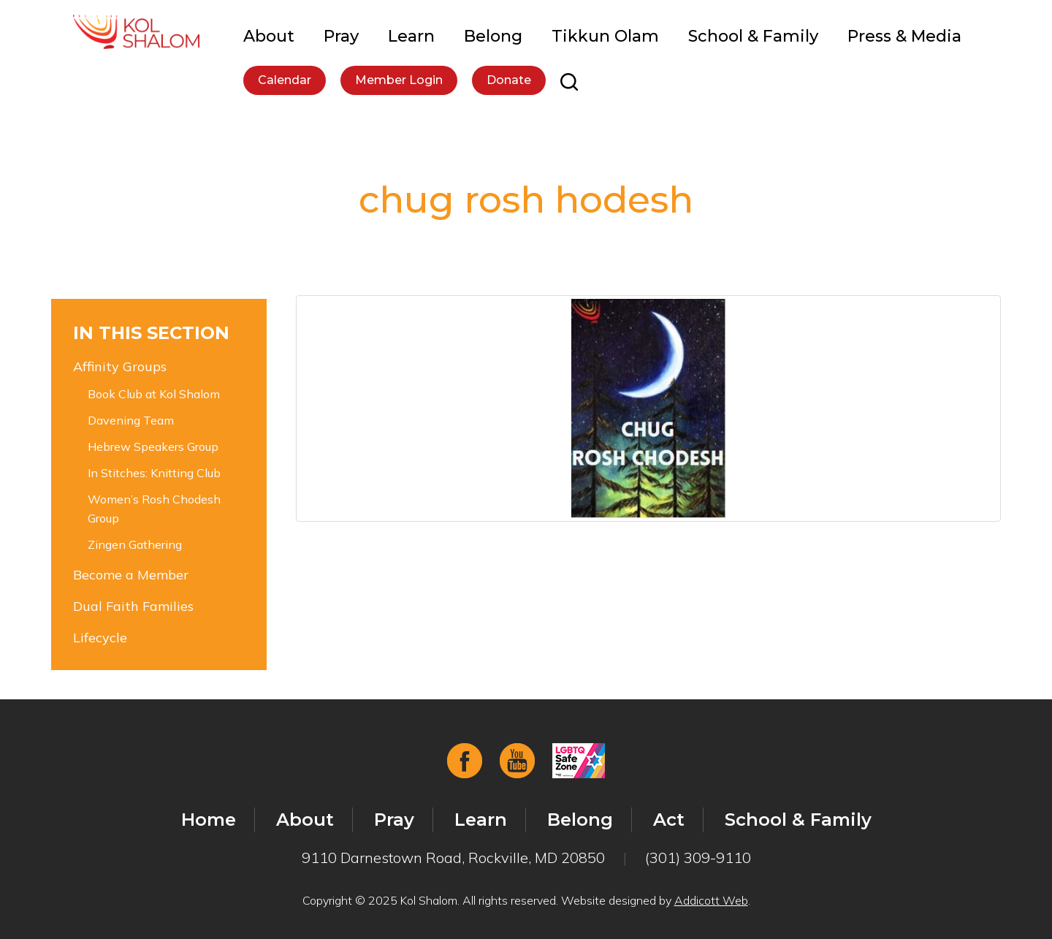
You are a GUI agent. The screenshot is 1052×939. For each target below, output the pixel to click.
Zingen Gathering (135, 544)
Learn (411, 36)
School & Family (753, 36)
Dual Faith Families (133, 606)
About (268, 36)
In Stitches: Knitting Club (154, 472)
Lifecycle (100, 637)
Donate (509, 80)
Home (208, 819)
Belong (493, 36)
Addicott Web (711, 900)
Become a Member (130, 574)
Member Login (399, 80)
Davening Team (131, 420)
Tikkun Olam (605, 36)
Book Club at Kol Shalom (154, 394)
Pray (341, 36)
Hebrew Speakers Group (153, 446)
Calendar (284, 80)
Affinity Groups (120, 366)
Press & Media (904, 36)
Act (669, 819)
